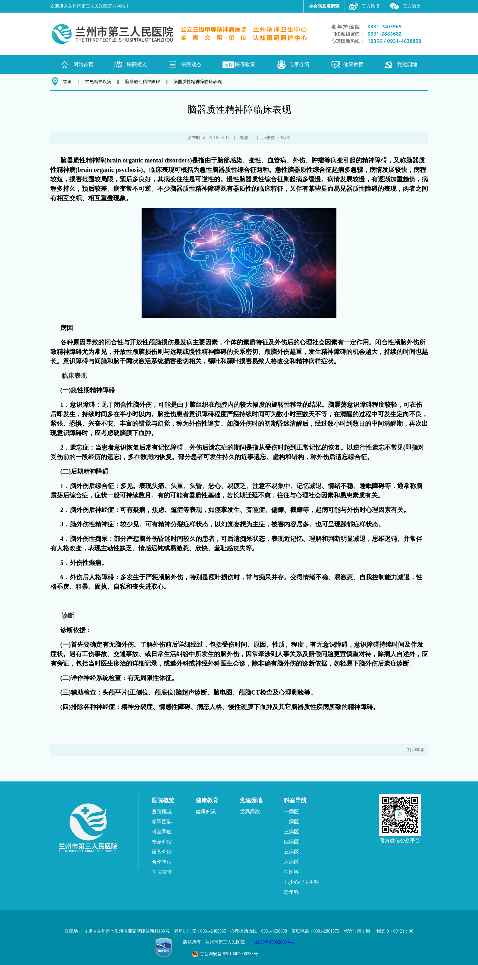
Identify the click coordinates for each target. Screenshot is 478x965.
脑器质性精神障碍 (142, 81)
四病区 (291, 841)
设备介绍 (162, 851)
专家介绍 (299, 64)
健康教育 (353, 64)
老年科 (291, 892)
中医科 (291, 872)
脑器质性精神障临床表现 (197, 81)
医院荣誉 (162, 872)
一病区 (291, 811)
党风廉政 (250, 811)
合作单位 (162, 862)
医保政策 (245, 64)
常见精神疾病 (98, 81)
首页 (67, 81)
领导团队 (162, 821)
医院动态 (191, 64)
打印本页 (416, 749)
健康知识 (206, 811)
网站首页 (83, 64)
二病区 (291, 821)
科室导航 (162, 831)
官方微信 (412, 6)
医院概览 (137, 64)
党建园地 (407, 64)
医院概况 (162, 811)
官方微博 (371, 6)
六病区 (291, 862)
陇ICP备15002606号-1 (274, 942)
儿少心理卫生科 (301, 882)
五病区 (291, 851)
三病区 (291, 831)
